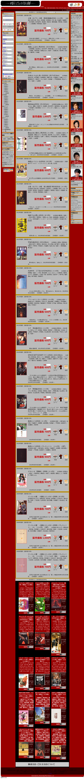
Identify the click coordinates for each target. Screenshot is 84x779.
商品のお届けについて (8, 154)
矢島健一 (64, 49)
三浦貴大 (49, 358)
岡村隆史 (40, 192)
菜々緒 (54, 20)
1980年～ (6, 90)
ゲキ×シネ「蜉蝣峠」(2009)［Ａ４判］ (41, 471)
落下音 (73, 25)
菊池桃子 (43, 303)
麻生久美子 (32, 244)
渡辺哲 (44, 22)
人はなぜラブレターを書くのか (77, 79)
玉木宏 (55, 163)
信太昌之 (62, 500)
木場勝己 (63, 134)
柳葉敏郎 (47, 357)
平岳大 (61, 332)
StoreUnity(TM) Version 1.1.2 (46, 775)
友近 (51, 217)
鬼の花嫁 (74, 56)
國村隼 (32, 52)
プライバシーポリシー (8, 161)
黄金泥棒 (74, 50)
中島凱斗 (40, 246)
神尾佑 (45, 330)
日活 (72, 218)
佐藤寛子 (47, 190)
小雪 (39, 273)
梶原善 (53, 473)
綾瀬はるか (44, 50)
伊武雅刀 (53, 498)
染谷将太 (38, 49)
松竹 (72, 216)
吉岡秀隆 (31, 49)
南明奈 (53, 190)
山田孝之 (48, 188)
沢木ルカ (44, 301)
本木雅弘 (36, 77)
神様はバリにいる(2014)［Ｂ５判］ (40, 161)
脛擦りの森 (74, 46)
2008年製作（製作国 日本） (63, 717)
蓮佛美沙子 (31, 79)
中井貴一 (34, 305)
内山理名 (44, 134)
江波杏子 (55, 219)
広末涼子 (60, 498)
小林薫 (37, 52)
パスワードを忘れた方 (8, 26)
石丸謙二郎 (63, 219)
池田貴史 (57, 106)
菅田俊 (60, 22)
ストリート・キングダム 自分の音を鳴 (77, 149)
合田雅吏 (30, 303)
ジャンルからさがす (7, 146)
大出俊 (63, 330)
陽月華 (50, 134)
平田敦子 (35, 332)
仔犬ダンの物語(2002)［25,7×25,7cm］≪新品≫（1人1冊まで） (59, 731)
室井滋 (48, 498)
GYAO (72, 194)
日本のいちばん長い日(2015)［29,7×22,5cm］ (44, 75)
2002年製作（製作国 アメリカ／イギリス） (45, 643)
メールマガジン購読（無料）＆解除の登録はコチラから (8, 139)
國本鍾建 (54, 22)
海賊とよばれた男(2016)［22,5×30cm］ (42, 47)
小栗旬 (59, 242)
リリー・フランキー (47, 108)
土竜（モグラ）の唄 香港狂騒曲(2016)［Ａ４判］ (46, 18)
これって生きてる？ (76, 17)
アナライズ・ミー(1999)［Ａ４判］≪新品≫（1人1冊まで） (59, 659)
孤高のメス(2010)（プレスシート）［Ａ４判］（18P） (47, 446)
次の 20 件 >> (51, 12)
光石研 (37, 500)
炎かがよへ (74, 48)
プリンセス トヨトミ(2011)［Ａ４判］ (41, 299)
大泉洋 (63, 133)
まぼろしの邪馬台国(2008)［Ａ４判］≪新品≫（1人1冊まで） (59, 694)
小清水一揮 (42, 274)
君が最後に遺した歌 (76, 58)
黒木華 (61, 50)
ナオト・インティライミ (40, 163)
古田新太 (48, 20)
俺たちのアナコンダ (76, 27)
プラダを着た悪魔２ (76, 15)
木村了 (48, 473)
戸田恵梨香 (58, 79)
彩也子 (58, 190)
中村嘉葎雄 (54, 136)
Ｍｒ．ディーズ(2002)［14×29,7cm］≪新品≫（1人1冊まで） (58, 618)
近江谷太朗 (55, 332)
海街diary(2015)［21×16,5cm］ (39, 104)
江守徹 (54, 303)
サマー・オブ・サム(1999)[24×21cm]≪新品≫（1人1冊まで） (42, 659)
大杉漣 (35, 192)
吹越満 (59, 20)
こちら (50, 773)
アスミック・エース (76, 205)
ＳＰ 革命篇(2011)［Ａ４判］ (39, 328)
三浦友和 (59, 273)
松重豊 (40, 423)
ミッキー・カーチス (46, 219)
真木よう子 (34, 330)
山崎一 (42, 136)
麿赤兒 (48, 136)
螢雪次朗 (48, 392)
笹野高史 (59, 303)
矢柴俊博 (31, 358)
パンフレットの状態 (7, 156)
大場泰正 (55, 77)
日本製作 (4, 94)
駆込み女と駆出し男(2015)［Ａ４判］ (41, 133)
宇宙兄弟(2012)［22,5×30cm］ (39, 242)
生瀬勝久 (30, 425)
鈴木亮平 (44, 49)
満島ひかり (37, 134)
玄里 (59, 136)
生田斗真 (33, 20)
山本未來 (43, 500)
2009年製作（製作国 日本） (30, 719)
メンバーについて (7, 159)
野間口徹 (50, 49)
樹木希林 (38, 108)
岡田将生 (64, 242)
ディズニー (74, 199)
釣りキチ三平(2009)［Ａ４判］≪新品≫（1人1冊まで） (42, 694)
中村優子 (31, 108)
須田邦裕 (36, 50)
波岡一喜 (38, 358)
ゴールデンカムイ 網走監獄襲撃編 (77, 182)
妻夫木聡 (49, 529)
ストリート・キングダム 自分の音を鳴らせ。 (77, 53)
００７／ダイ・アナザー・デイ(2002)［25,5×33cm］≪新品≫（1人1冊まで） (42, 618)
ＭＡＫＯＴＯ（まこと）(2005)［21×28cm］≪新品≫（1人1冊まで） (26, 731)
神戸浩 (61, 274)
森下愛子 (57, 244)
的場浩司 (40, 190)
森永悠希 (50, 301)
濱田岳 (39, 244)
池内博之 (60, 357)
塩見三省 (52, 246)
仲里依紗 (39, 23)
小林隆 (31, 50)
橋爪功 (34, 360)
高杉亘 (49, 22)
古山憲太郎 (47, 332)
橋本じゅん (34, 475)
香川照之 (34, 391)
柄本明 (36, 425)
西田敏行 (39, 360)
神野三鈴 (49, 77)
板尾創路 (55, 217)
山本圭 (54, 392)
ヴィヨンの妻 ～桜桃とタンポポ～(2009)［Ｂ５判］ (46, 496)
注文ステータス (80, 10)
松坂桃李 (43, 77)
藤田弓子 (55, 358)
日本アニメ (5, 118)
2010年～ (6, 85)
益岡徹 (63, 244)
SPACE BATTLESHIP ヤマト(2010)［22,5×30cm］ (45, 355)
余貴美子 (63, 423)
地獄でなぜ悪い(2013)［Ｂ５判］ (39, 215)
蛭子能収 (34, 276)
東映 (72, 215)
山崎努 (39, 81)
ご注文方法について (7, 151)
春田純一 (50, 330)
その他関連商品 (6, 129)
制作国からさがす (7, 145)
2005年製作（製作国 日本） (30, 751)
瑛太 (38, 20)
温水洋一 (55, 274)
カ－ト (64, 10)
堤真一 (45, 23)
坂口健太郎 (64, 106)
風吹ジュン (58, 108)
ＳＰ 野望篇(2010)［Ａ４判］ (39, 389)
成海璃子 (62, 217)
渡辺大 (37, 79)
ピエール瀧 (58, 49)
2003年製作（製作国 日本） (47, 751)
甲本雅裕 (63, 301)
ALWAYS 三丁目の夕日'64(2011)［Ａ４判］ (43, 271)
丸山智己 (62, 391)
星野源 (39, 217)
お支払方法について (7, 152)
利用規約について (7, 162)
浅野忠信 (42, 498)
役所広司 (30, 77)
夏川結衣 (63, 421)
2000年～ (6, 86)
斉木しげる (62, 188)
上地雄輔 (33, 23)
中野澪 (35, 246)
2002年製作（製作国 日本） (63, 754)
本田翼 (43, 20)
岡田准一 (65, 47)
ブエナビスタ (74, 204)
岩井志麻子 (36, 219)
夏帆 (34, 106)
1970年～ (6, 91)
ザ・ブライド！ (75, 23)
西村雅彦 (63, 246)
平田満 (49, 303)
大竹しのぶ (31, 109)
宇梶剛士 (57, 301)
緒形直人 (53, 357)
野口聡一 (30, 247)
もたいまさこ (52, 273)
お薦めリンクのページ (77, 222)
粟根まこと (59, 473)
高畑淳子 (40, 276)
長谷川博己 (32, 217)
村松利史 (36, 303)
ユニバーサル (74, 200)
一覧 (5, 131)
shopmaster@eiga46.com (77, 8)
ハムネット (74, 22)
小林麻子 (55, 500)
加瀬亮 (45, 106)
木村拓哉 (33, 357)
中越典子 (34, 423)
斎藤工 (44, 358)
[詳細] (45, 380)
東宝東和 (73, 210)
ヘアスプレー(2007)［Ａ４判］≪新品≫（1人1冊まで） (26, 584)
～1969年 (6, 93)
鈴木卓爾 (49, 500)
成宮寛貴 (45, 423)
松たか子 (35, 498)
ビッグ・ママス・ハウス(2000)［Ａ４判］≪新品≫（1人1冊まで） (26, 659)
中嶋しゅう (63, 77)
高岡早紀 (36, 473)
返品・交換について (7, 157)
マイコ (66, 357)
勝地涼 (42, 473)
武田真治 (36, 136)
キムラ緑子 (44, 79)
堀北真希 (44, 273)
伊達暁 (41, 332)
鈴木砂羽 (38, 22)
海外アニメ (5, 106)
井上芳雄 (50, 244)
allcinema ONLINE (75, 190)
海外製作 (4, 83)
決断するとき (75, 32)
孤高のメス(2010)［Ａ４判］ (38, 421)
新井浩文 (44, 244)
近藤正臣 (55, 50)
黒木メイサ (40, 357)
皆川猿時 (31, 22)
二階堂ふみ (45, 217)
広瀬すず (39, 106)
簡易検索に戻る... (6, 78)
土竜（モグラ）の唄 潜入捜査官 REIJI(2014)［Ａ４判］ (48, 186)
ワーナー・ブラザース (77, 202)
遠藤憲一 (65, 20)
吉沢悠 (47, 448)
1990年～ (6, 88)
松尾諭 (40, 330)
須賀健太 (35, 274)
